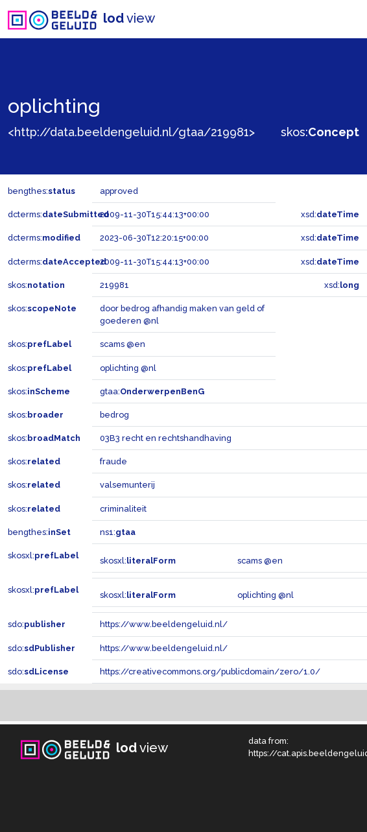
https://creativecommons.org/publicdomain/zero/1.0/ (210, 671)
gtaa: (152, 391)
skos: (320, 132)
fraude (113, 461)
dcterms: (58, 214)
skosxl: (43, 555)
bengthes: (41, 191)
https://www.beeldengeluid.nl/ (164, 624)
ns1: (118, 532)
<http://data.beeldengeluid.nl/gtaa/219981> (131, 132)
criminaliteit (123, 509)
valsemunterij (127, 485)
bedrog (114, 415)
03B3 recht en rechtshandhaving (165, 438)
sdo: (36, 624)
